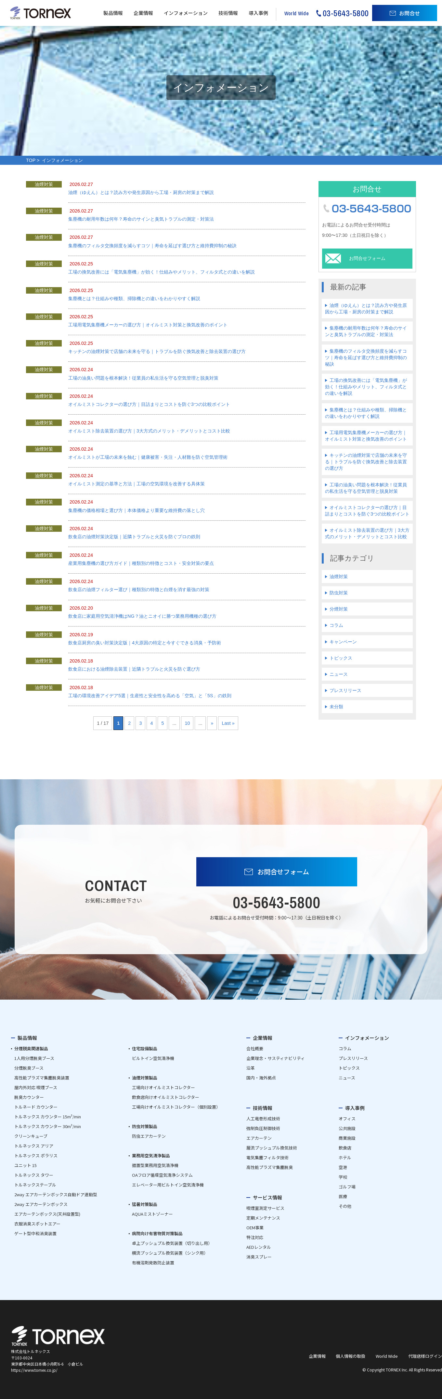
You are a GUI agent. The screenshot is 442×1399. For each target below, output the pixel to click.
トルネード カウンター (36, 1107)
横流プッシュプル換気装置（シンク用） (170, 1253)
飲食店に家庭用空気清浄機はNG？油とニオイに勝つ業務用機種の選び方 (142, 616)
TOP (30, 160)
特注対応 (254, 1237)
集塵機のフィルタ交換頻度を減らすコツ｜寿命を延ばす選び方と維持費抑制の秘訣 (152, 245)
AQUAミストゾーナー (152, 1214)
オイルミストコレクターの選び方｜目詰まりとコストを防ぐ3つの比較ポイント (149, 404)
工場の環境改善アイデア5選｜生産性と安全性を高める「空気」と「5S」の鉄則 (149, 695)
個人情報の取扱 (350, 1356)
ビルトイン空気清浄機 (153, 1058)
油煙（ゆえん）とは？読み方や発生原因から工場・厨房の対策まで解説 (141, 192)
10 (187, 723)
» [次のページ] (212, 723)
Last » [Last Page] (228, 723)
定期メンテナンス (263, 1218)
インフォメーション (186, 12)
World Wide (387, 1356)
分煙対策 (339, 609)
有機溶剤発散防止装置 (153, 1262)
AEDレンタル (258, 1247)
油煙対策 (339, 576)
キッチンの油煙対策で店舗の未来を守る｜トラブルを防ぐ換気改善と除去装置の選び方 (157, 351)
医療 (343, 1196)
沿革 (250, 1068)
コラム (336, 625)
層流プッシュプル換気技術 (271, 1148)
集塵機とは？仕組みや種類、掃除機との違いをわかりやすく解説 (134, 298)
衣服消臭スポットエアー (37, 1224)
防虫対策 (339, 592)
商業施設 (347, 1138)
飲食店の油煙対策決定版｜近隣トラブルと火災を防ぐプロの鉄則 (134, 536)
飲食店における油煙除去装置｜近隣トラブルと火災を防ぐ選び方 (134, 669)
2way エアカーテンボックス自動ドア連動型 (55, 1194)
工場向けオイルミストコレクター (163, 1087)
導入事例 (258, 12)
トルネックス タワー (33, 1175)
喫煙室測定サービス (265, 1208)
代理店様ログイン (425, 1356)
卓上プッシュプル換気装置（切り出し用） (172, 1243)
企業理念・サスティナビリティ (275, 1058)
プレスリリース (345, 690)
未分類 (336, 706)
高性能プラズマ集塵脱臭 (269, 1167)
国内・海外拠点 (261, 1078)
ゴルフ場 (347, 1187)
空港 (343, 1167)
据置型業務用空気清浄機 (155, 1165)
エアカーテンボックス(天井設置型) (47, 1214)
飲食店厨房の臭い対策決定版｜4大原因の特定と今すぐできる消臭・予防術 (144, 642)
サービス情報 (267, 1197)
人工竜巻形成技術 (263, 1118)
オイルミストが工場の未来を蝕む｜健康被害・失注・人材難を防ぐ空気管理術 (148, 457)
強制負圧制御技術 (263, 1128)
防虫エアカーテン (149, 1136)
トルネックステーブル (35, 1185)
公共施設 (347, 1128)
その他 (345, 1206)
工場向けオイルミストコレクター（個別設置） (176, 1107)
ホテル (345, 1157)
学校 (343, 1177)
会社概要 (254, 1048)
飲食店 (345, 1148)
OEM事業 (255, 1227)
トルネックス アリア (33, 1146)
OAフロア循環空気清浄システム (162, 1175)
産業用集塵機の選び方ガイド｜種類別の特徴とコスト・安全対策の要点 (141, 563)
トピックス (341, 658)
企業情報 (143, 12)
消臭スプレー (259, 1257)
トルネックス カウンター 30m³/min (47, 1126)
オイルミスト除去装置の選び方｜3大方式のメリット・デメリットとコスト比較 (149, 430)
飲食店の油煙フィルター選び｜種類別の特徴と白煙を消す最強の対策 (138, 589)
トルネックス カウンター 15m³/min (47, 1116)
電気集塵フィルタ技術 (267, 1157)
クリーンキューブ (30, 1136)
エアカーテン (259, 1138)
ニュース (339, 674)
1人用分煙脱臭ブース (34, 1058)
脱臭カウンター (29, 1097)
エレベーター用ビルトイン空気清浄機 (168, 1185)
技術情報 (228, 12)
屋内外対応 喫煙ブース (35, 1087)
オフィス (347, 1118)
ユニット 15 (25, 1165)
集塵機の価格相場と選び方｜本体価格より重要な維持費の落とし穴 (136, 510)
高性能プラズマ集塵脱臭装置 (41, 1078)
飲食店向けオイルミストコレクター (165, 1097)
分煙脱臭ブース (29, 1068)
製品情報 (113, 12)
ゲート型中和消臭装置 (35, 1233)
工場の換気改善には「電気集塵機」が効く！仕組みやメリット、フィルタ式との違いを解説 (161, 271)
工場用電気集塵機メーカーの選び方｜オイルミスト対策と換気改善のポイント (148, 324)
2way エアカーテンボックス (41, 1204)
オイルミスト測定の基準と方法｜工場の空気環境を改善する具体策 (136, 483)
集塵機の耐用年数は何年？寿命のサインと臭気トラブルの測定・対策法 (141, 219)
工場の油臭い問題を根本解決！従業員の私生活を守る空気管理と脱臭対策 (143, 378)
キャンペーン (343, 641)
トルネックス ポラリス (36, 1155)
